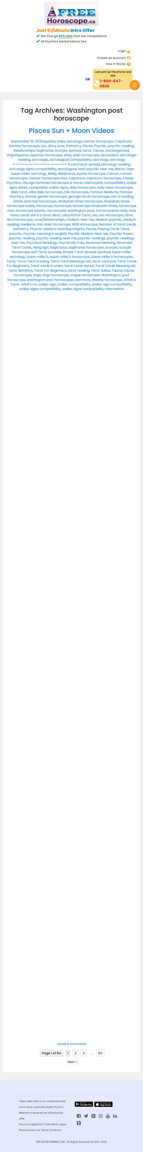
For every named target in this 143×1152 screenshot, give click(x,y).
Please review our (30, 1130)
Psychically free (71, 242)
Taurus (98, 150)
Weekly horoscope (107, 279)
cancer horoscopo (98, 141)
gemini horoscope (52, 196)
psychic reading (121, 145)
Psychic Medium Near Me (88, 233)
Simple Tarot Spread (79, 252)
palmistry (20, 229)
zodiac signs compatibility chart (88, 289)
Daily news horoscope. (115, 187)
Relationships (24, 150)
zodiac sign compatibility (112, 284)
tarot (87, 150)
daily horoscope (82, 187)
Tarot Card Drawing (33, 261)
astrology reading (115, 164)
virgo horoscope (55, 275)
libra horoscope (20, 219)
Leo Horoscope (111, 215)
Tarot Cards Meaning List (115, 265)
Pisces (88, 145)
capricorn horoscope (104, 178)
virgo (37, 275)
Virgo (10, 155)
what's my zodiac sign (38, 284)
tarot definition (21, 270)
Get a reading (122, 196)
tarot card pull (104, 261)
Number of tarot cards (117, 224)
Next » (72, 1061)
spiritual (75, 150)
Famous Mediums (104, 192)
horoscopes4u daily (112, 210)
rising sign (40, 247)
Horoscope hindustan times (95, 205)
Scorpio (61, 150)
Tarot (10, 261)
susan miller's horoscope (70, 256)
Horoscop (44, 205)
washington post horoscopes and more (58, 279)
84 (100, 1053)
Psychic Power (121, 233)
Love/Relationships (49, 219)
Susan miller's (37, 256)
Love (60, 145)
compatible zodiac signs (48, 187)
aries (68, 155)
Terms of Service (51, 1130)
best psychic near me (96, 169)
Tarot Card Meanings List (70, 261)
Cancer (113, 173)
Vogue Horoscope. (85, 275)
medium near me (80, 219)
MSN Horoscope (85, 224)
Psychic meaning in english (44, 233)
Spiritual (103, 252)
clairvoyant (93, 182)
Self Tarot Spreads (46, 252)
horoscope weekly (31, 210)
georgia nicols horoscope (88, 196)
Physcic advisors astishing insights (57, 229)
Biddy (52, 173)
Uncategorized (117, 150)
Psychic (100, 145)
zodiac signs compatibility (40, 289)
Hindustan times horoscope (80, 201)
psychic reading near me (56, 238)
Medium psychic (108, 219)
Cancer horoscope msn (48, 178)
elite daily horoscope (46, 192)
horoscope (30, 145)
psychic (15, 233)
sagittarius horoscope (86, 247)
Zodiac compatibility (73, 284)
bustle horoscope (91, 173)
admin (119, 289)
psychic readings (91, 238)
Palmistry (73, 145)
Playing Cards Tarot (113, 229)
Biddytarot (66, 173)
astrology (74, 141)
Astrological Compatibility (70, 159)
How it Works (116, 64)
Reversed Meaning (100, 242)
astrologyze (67, 169)
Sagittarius (44, 150)
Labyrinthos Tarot (76, 215)
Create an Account (111, 58)
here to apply (58, 1124)
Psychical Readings (41, 242)
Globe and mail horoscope (34, 201)
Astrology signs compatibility (32, 169)
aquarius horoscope (46, 155)
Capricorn (123, 141)
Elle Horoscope (76, 192)
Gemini (14, 145)
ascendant (109, 155)
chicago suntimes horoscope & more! (52, 182)
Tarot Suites (100, 270)
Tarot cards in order (46, 265)
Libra (52, 145)
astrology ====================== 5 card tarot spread (69, 162)
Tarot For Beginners (50, 270)
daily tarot (19, 192)
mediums (27, 224)
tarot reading (78, 270)
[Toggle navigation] (135, 85)
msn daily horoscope (53, 224)
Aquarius (49, 141)
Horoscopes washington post (70, 210)
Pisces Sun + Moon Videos (71, 130)
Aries (61, 141)
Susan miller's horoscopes (112, 256)
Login (122, 51)
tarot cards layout (79, 265)
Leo (43, 145)
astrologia (40, 159)
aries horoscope (86, 155)
